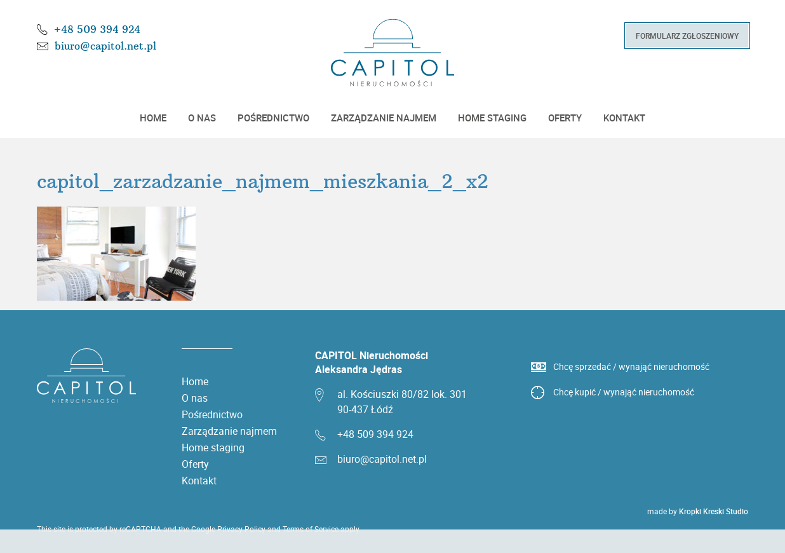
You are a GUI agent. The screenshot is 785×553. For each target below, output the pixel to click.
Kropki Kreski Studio (713, 511)
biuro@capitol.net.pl (105, 46)
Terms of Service (311, 529)
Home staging (492, 117)
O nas (202, 117)
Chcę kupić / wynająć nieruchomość (623, 392)
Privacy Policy (241, 529)
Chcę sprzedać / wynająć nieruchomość (631, 366)
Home (153, 117)
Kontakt (624, 117)
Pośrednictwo (273, 117)
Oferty (565, 117)
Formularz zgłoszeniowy (687, 36)
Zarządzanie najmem (383, 117)
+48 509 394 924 (97, 29)
